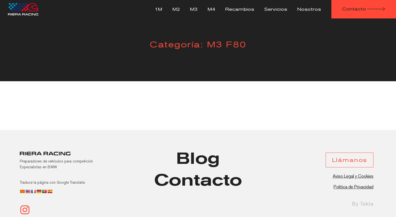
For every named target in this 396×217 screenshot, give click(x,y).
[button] (363, 9)
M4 (211, 9)
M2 (176, 9)
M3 (193, 9)
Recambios (239, 9)
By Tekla (362, 203)
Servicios (275, 9)
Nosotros (309, 9)
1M (158, 9)
